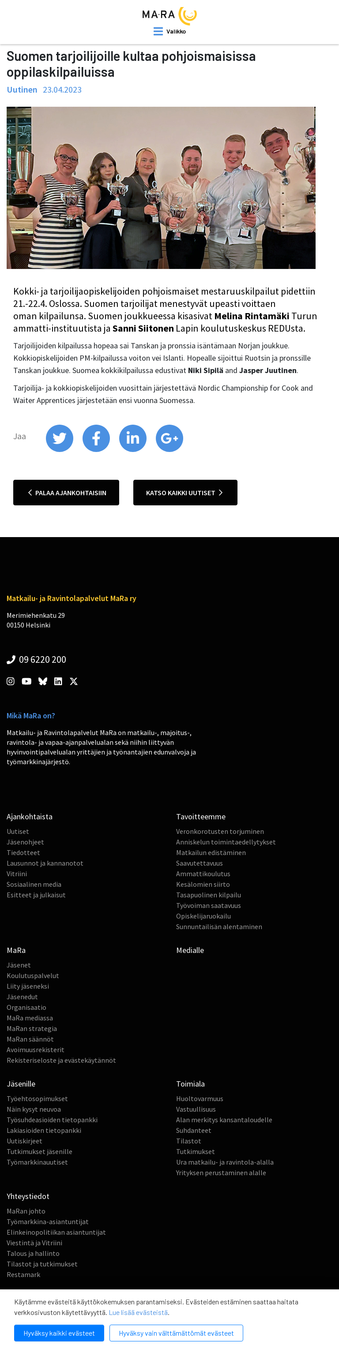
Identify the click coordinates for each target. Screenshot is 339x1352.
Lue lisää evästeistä (138, 1312)
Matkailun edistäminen (211, 852)
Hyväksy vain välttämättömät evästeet (176, 1333)
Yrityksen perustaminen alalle (221, 1172)
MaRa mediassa (30, 1017)
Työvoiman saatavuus (208, 905)
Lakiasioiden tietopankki (44, 1130)
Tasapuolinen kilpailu (208, 894)
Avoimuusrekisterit (35, 1049)
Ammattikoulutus (203, 873)
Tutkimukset (195, 1151)
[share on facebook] (97, 449)
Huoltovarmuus (199, 1098)
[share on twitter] (60, 449)
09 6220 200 (36, 659)
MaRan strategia (32, 1028)
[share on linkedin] (133, 449)
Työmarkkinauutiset (37, 1162)
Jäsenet (19, 964)
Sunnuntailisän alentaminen (219, 926)
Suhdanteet (193, 1130)
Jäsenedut (22, 996)
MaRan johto (26, 1210)
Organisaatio (26, 1007)
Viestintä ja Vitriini (34, 1242)
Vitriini (17, 873)
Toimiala (190, 1084)
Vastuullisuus (196, 1109)
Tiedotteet (23, 852)
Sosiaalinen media (34, 884)
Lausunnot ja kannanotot (45, 863)
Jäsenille (21, 1084)
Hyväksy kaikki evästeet (59, 1333)
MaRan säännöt (30, 1039)
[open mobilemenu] (169, 31)
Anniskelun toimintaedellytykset (226, 841)
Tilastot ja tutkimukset (42, 1263)
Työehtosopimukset (37, 1098)
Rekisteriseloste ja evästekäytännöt (61, 1060)
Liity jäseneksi (28, 986)
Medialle (190, 950)
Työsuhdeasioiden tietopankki (52, 1119)
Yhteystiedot (28, 1196)
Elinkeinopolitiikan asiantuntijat (56, 1232)
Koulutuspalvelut (33, 975)
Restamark (23, 1274)
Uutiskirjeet (24, 1140)
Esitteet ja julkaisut (36, 894)
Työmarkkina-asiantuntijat (48, 1221)
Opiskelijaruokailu (203, 915)
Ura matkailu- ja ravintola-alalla (225, 1162)
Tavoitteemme (201, 816)
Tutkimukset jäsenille (39, 1151)
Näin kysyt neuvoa (34, 1109)
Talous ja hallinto (33, 1253)
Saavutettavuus (199, 863)
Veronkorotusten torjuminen (220, 831)
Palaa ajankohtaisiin (67, 492)
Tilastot (188, 1140)
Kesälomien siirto (203, 884)
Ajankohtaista (30, 816)
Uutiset (18, 831)
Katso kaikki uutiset (184, 492)
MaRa (16, 950)
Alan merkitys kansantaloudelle (224, 1119)
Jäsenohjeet (25, 841)
